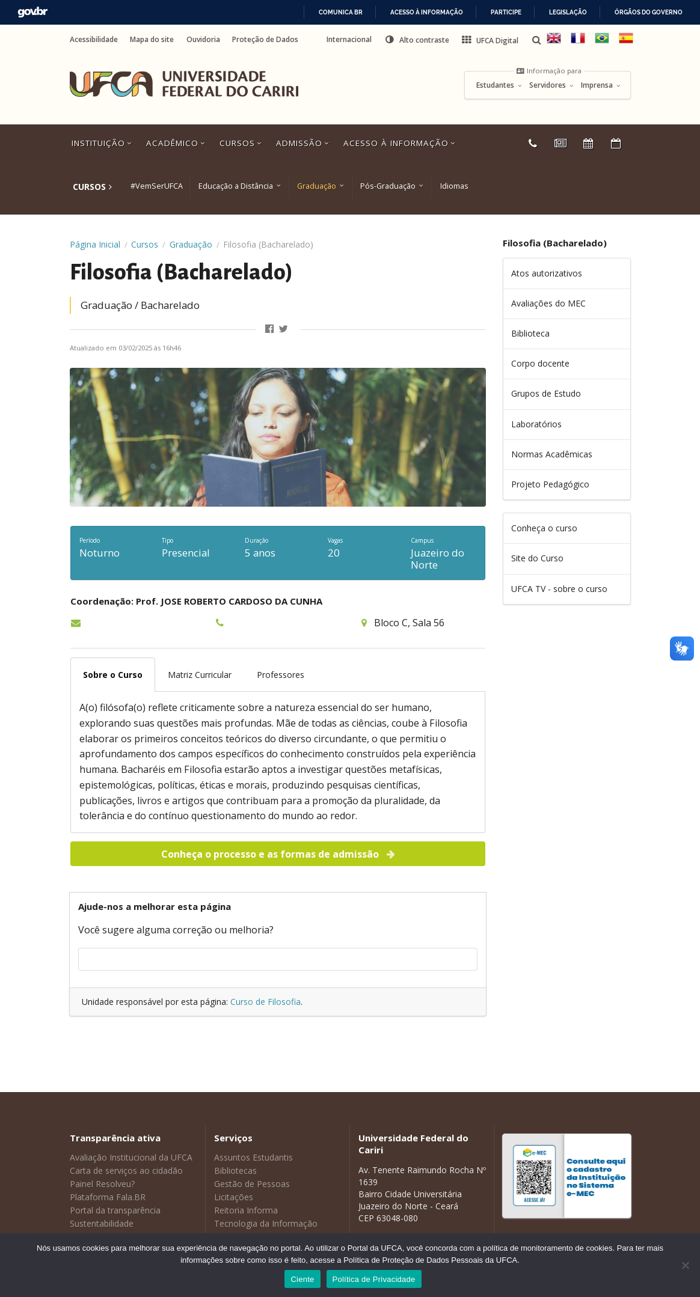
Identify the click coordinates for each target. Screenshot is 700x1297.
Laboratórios (536, 424)
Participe (506, 12)
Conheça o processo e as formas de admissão (279, 854)
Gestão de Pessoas (252, 1183)
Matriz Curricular (200, 674)
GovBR (32, 12)
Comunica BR (341, 12)
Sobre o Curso (113, 674)
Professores (280, 674)
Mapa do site (152, 39)
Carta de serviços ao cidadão (126, 1170)
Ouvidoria (203, 39)
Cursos (242, 143)
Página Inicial (95, 244)
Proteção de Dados (265, 39)
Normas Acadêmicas (551, 454)
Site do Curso (537, 558)
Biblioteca (530, 333)
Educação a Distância (235, 186)
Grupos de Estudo (546, 393)
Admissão (303, 143)
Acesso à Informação (400, 143)
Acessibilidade (94, 39)
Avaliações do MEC (548, 303)
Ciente (302, 1279)
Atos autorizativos (546, 273)
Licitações (233, 1197)
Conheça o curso (544, 528)
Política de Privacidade (374, 1279)
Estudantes (499, 85)
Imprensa (601, 85)
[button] (416, 39)
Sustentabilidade (102, 1223)
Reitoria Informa (246, 1210)
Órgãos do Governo (649, 12)
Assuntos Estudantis (253, 1157)
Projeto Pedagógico (550, 484)
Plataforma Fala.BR (108, 1197)
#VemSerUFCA (156, 186)
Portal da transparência (115, 1210)
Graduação (316, 186)
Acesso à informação (426, 12)
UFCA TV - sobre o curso (559, 588)
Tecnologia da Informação (266, 1223)
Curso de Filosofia (265, 1001)
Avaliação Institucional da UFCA (131, 1157)
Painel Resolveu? (102, 1183)
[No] (685, 1265)
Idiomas (454, 186)
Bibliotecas (235, 1170)
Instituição (103, 143)
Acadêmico (176, 143)
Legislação (568, 12)
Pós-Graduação (388, 186)
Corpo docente (540, 363)
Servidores (551, 85)
